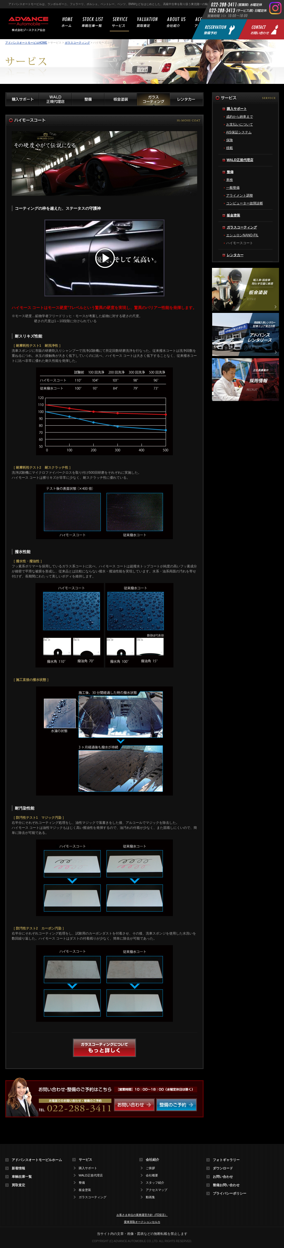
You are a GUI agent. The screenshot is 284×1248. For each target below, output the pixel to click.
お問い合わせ (223, 1176)
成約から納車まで (239, 117)
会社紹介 (152, 1159)
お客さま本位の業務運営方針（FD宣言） (142, 1214)
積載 (229, 148)
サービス (85, 1159)
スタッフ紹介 (155, 1182)
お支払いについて (239, 124)
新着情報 (18, 1168)
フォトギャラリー (226, 1160)
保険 (229, 140)
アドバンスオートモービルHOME (26, 42)
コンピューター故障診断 (244, 203)
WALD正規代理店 (240, 160)
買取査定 (18, 1185)
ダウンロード (223, 1168)
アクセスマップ (156, 1190)
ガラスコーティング (77, 42)
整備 (230, 172)
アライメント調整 (239, 195)
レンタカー (235, 255)
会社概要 (152, 1175)
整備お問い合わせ (226, 1185)
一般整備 (233, 188)
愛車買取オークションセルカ (142, 1221)
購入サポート (237, 109)
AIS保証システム (239, 132)
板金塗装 (233, 215)
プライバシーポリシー (229, 1193)
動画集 (150, 1197)
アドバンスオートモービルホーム (37, 1160)
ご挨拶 (150, 1168)
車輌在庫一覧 (22, 1176)
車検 (229, 180)
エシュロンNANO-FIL (242, 235)
